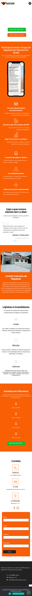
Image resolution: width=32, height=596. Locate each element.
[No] (30, 592)
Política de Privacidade (18, 593)
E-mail (5, 525)
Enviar (9, 552)
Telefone (6, 534)
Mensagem (6, 543)
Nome (5, 517)
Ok (9, 593)
